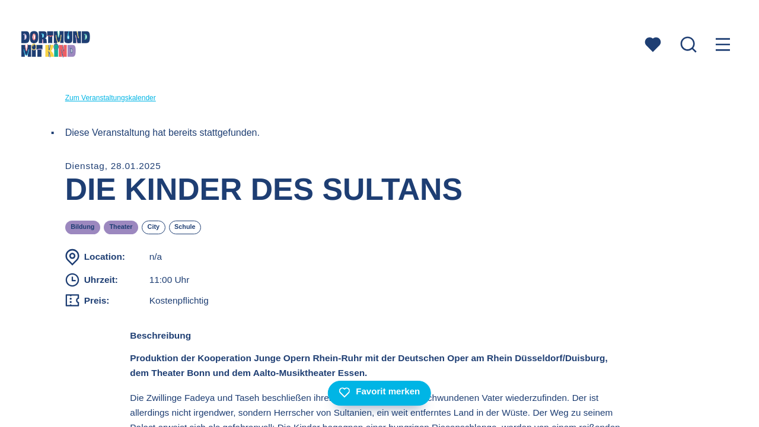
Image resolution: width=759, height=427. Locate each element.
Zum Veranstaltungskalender (110, 98)
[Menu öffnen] (723, 46)
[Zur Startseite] (55, 46)
